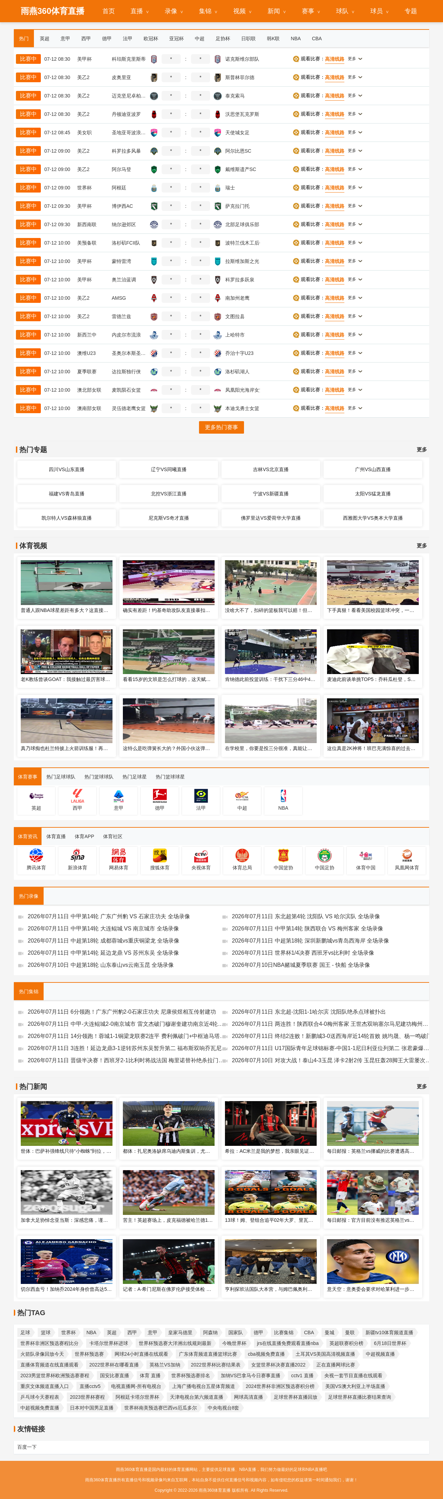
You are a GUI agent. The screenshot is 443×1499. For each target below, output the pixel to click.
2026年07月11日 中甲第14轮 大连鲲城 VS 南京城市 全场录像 (103, 928)
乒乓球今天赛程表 (39, 1397)
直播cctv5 (90, 1386)
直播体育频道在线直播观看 (49, 1365)
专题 (411, 11)
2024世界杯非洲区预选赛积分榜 (280, 1386)
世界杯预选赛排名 (190, 1375)
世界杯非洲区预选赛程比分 (49, 1343)
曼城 (329, 1332)
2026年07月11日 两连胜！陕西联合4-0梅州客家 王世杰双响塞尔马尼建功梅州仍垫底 (332, 1024)
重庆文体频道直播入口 (44, 1386)
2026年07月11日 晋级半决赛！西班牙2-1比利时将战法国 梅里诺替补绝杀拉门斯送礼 (128, 1060)
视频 (239, 11)
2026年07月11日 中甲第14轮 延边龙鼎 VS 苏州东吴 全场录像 (103, 953)
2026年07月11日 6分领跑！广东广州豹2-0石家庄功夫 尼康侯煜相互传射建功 (122, 1012)
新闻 (274, 11)
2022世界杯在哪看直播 (114, 1365)
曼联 (350, 1332)
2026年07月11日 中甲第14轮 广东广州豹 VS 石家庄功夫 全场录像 (109, 916)
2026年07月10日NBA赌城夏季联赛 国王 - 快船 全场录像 (301, 965)
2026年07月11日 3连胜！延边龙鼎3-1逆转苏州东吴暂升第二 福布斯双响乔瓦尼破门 (128, 1048)
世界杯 (68, 1332)
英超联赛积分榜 (346, 1343)
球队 (342, 11)
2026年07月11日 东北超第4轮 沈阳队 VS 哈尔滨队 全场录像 (306, 916)
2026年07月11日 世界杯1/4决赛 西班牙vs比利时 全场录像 (303, 953)
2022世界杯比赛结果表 (216, 1365)
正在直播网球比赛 (335, 1365)
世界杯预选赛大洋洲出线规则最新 (175, 1343)
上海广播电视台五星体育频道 (203, 1386)
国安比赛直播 (114, 1375)
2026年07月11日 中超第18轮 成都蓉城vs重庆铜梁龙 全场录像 (103, 941)
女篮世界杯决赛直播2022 (278, 1365)
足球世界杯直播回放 (295, 1397)
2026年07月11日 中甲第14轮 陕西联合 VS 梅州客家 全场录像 (307, 928)
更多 (422, 449)
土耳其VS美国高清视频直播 (325, 1354)
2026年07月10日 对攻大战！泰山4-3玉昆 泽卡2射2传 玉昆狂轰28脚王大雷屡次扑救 (332, 1060)
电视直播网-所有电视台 (136, 1386)
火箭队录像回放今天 (42, 1354)
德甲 (258, 1332)
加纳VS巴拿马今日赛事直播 (251, 1375)
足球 (25, 1332)
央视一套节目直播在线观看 (353, 1375)
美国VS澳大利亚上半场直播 (355, 1386)
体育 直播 (150, 1375)
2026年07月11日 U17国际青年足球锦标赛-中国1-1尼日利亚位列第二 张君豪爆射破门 (332, 1048)
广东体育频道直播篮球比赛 (208, 1354)
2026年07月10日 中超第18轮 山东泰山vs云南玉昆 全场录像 (101, 965)
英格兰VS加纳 (165, 1365)
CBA (309, 1332)
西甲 (132, 1332)
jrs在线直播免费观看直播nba (288, 1343)
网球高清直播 (248, 1397)
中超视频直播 (380, 1354)
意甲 (152, 1332)
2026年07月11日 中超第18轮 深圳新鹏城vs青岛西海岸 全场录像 (310, 941)
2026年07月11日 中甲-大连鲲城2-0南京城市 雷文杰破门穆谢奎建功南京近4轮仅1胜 (128, 1024)
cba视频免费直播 (266, 1354)
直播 (136, 11)
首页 (108, 11)
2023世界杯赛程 (87, 1397)
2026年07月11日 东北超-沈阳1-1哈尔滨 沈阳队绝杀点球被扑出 (309, 1012)
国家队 (235, 1332)
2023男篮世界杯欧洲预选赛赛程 (54, 1375)
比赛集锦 (283, 1332)
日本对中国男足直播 (92, 1408)
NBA (92, 1332)
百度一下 (27, 1447)
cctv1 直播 (302, 1375)
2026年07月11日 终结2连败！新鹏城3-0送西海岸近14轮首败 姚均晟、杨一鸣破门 (332, 1036)
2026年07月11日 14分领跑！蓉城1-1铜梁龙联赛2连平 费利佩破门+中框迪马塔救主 (128, 1036)
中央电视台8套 (223, 1408)
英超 (112, 1332)
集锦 (205, 11)
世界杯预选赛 (89, 1354)
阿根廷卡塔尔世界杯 (137, 1397)
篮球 (46, 1332)
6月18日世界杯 (390, 1343)
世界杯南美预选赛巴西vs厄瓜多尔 (160, 1408)
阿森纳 (210, 1332)
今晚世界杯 (234, 1343)
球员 (376, 11)
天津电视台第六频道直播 (196, 1397)
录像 (171, 11)
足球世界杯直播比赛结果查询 (359, 1397)
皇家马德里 (180, 1332)
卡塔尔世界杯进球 (108, 1343)
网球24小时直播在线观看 (142, 1354)
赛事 (308, 11)
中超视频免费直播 (39, 1408)
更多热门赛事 (221, 427)
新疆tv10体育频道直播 (389, 1332)
